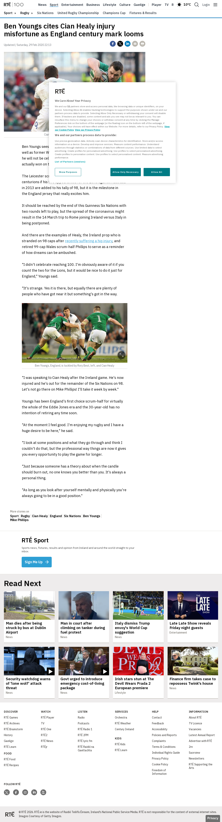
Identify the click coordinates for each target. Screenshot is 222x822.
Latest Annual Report (202, 735)
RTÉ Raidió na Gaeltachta (86, 748)
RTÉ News (47, 741)
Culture (125, 5)
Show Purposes (68, 171)
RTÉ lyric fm (85, 741)
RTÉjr (44, 747)
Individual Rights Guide (166, 752)
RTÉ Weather (123, 723)
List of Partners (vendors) (70, 161)
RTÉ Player (47, 717)
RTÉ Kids (120, 744)
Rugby (24, 13)
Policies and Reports (164, 735)
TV (42, 723)
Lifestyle (109, 5)
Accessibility (159, 729)
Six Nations (45, 13)
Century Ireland (124, 729)
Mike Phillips (19, 520)
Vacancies (195, 729)
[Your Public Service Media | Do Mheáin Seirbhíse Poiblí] (10, 814)
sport (8, 13)
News (42, 5)
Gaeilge (139, 5)
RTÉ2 (44, 735)
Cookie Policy (160, 764)
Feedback (158, 723)
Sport (54, 5)
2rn (191, 747)
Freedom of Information (159, 772)
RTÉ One (46, 729)
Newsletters (196, 758)
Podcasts (83, 723)
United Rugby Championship (78, 13)
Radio (81, 717)
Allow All (156, 171)
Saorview (194, 752)
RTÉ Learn (10, 747)
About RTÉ (195, 717)
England (56, 516)
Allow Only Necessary (126, 171)
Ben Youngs (91, 516)
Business (93, 5)
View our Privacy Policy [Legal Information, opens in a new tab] (87, 129)
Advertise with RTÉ (200, 741)
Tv (167, 5)
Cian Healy (40, 516)
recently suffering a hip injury (88, 241)
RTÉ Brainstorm (13, 729)
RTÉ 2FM (83, 735)
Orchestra (121, 717)
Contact (157, 717)
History (8, 735)
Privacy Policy (160, 758)
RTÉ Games (11, 717)
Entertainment (72, 5)
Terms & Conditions (164, 747)
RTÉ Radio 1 (85, 729)
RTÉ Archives (12, 723)
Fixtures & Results (143, 13)
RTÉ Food (9, 759)
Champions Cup (114, 13)
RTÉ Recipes (11, 765)
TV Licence (195, 723)
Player (157, 5)
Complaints (159, 741)
